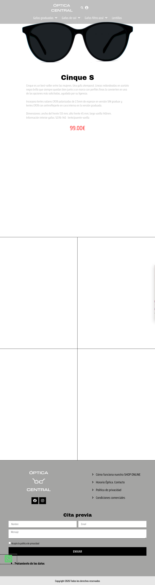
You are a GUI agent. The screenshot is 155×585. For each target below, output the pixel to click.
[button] (82, 7)
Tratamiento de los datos (29, 563)
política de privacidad (29, 543)
